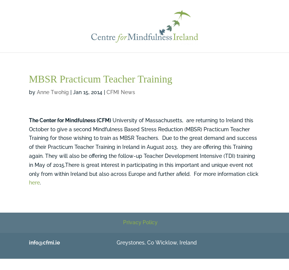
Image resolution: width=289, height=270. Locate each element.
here (34, 183)
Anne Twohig (53, 92)
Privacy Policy (140, 222)
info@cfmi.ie (44, 243)
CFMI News (120, 92)
